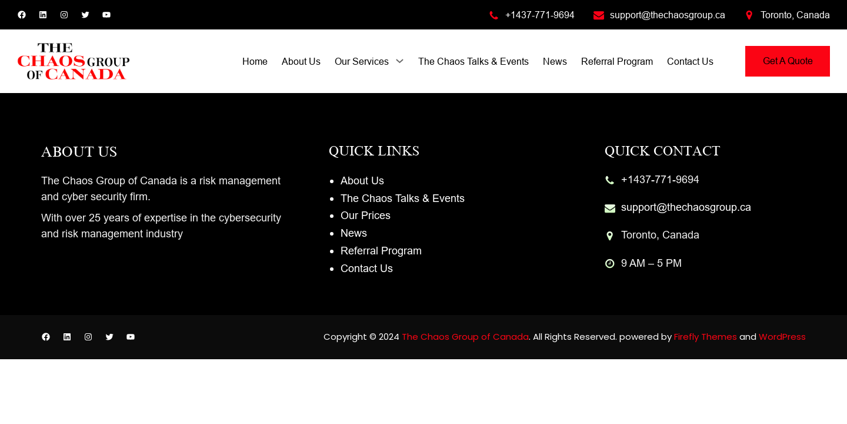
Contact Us (367, 268)
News (354, 233)
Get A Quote (788, 60)
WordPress (782, 336)
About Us (362, 180)
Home (255, 61)
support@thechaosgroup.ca (667, 14)
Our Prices (366, 215)
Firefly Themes (705, 336)
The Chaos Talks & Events (403, 198)
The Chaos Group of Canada (465, 336)
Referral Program (381, 250)
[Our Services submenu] (399, 60)
